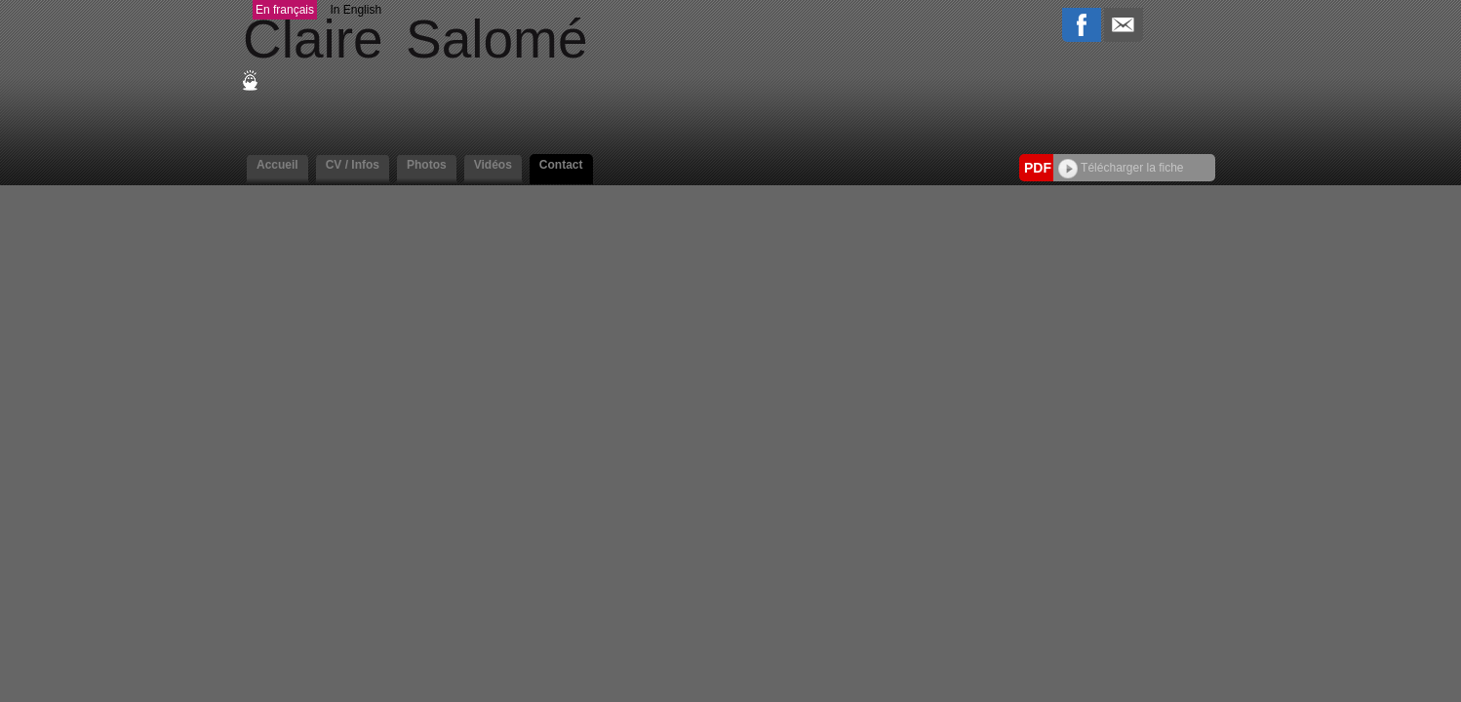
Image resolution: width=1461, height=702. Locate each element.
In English (355, 10)
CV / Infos (352, 165)
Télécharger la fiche (1121, 168)
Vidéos (493, 165)
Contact (561, 165)
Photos (427, 165)
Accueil (277, 165)
